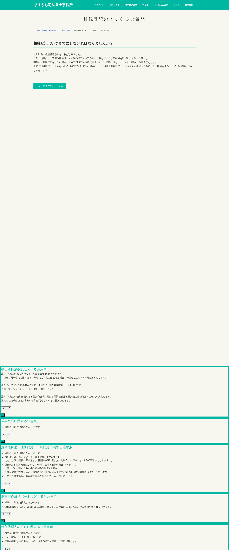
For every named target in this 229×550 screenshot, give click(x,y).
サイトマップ (157, 113)
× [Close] (3, 176)
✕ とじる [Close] (6, 196)
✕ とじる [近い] (6, 170)
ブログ (130, 113)
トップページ (41, 113)
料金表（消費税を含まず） (93, 113)
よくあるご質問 (116, 113)
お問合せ (142, 113)
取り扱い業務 (72, 113)
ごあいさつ (56, 113)
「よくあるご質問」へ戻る (51, 86)
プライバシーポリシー (176, 113)
